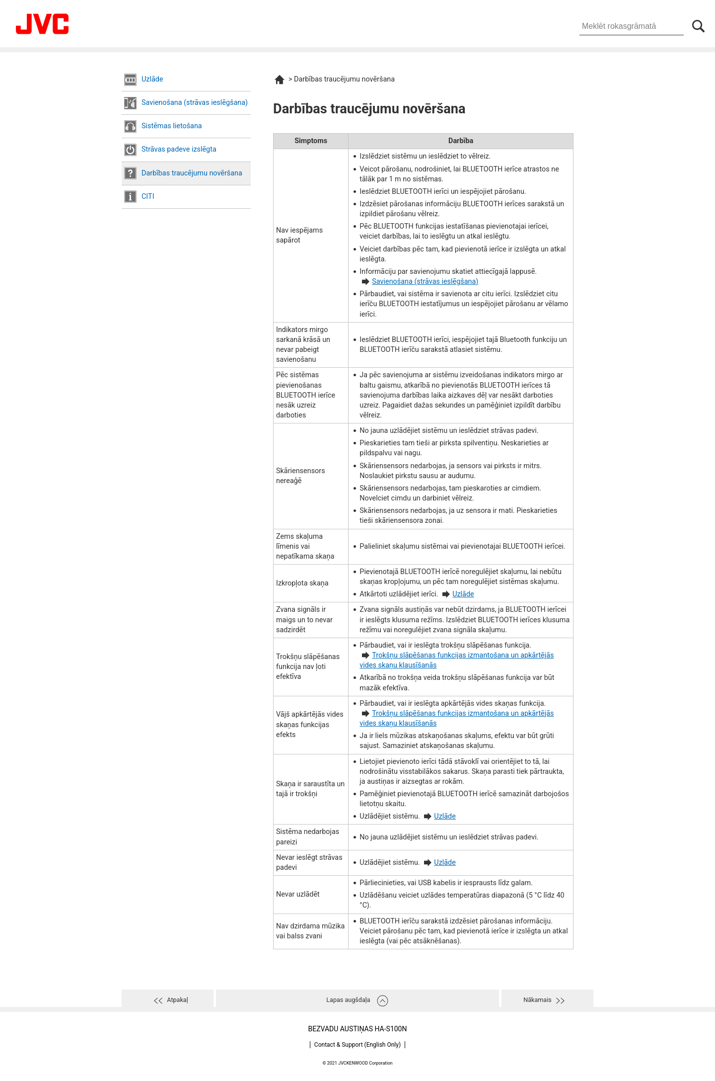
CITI (148, 196)
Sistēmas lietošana (172, 126)
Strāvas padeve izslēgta (179, 149)
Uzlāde (152, 79)
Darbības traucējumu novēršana (192, 173)
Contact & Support (357, 1044)
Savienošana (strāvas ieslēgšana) (195, 102)
